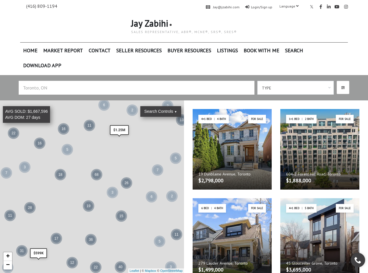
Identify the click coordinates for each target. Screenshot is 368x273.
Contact (99, 50)
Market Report (63, 50)
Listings (227, 50)
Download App (42, 65)
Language (289, 6)
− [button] (8, 265)
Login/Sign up (258, 7)
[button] (343, 87)
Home (30, 50)
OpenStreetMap (171, 270)
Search (294, 50)
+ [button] (8, 256)
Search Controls (160, 111)
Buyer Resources (189, 50)
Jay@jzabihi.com (222, 7)
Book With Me (261, 50)
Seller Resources (139, 50)
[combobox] (295, 88)
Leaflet (134, 270)
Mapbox (150, 270)
